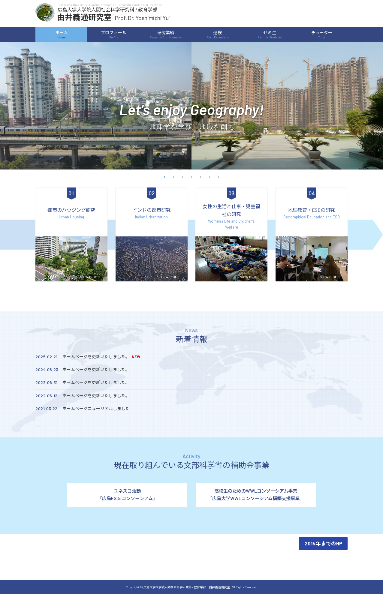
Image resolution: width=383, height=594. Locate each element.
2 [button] (173, 177)
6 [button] (210, 177)
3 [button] (182, 177)
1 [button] (164, 177)
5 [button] (201, 177)
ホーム (61, 34)
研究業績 (165, 34)
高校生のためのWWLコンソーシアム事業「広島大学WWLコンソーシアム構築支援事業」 (256, 494)
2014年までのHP (323, 543)
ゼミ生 (269, 34)
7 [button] (219, 177)
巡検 (218, 34)
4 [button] (191, 177)
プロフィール (113, 34)
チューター (321, 34)
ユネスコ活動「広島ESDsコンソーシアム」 (127, 494)
